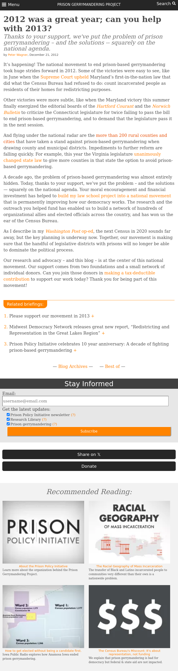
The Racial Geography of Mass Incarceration (129, 566)
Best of (112, 366)
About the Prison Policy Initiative (43, 566)
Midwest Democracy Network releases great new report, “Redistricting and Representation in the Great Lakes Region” (89, 330)
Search (166, 3)
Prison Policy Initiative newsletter (42, 415)
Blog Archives (72, 366)
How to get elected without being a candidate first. (43, 650)
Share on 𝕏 (89, 454)
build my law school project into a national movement (114, 195)
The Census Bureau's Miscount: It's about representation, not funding (129, 652)
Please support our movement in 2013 (52, 316)
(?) (73, 415)
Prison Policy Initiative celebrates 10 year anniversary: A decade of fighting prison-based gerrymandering (89, 347)
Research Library (27, 419)
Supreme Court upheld (64, 77)
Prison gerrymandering (33, 424)
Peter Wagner (18, 54)
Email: (9, 393)
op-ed (69, 231)
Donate (88, 466)
